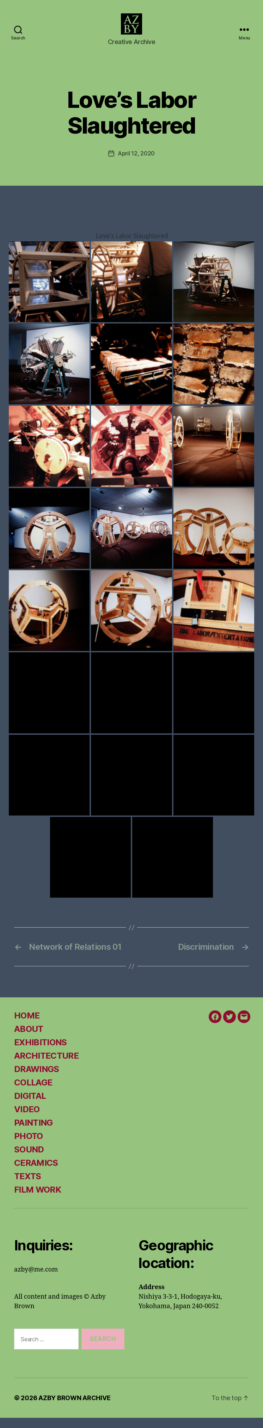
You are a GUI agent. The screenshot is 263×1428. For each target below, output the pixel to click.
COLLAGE (33, 1093)
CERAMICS (36, 1173)
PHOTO (28, 1146)
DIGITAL (30, 1106)
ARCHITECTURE (46, 1066)
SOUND (29, 1160)
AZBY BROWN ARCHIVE (74, 1408)
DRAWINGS (36, 1079)
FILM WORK (37, 1200)
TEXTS (27, 1186)
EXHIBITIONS (40, 1052)
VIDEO (27, 1119)
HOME (26, 1026)
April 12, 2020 (136, 163)
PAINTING (33, 1133)
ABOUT (28, 1039)
